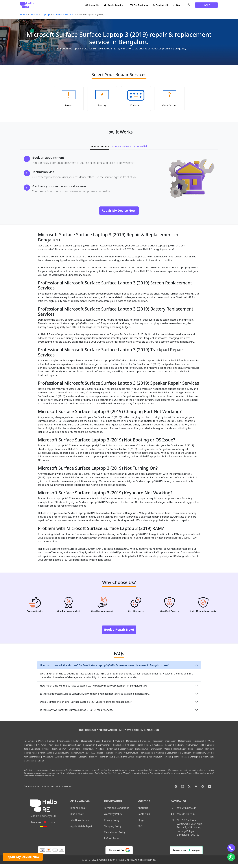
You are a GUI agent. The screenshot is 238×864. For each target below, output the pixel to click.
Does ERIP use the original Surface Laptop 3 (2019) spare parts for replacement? (86, 701)
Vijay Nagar (54, 745)
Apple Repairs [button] (114, 5)
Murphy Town (74, 749)
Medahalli (30, 760)
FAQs (141, 826)
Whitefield (119, 741)
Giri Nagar (186, 753)
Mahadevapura (132, 741)
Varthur (199, 749)
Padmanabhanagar (32, 757)
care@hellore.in (183, 814)
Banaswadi (30, 745)
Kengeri (168, 745)
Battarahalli (112, 749)
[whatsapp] (231, 857)
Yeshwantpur (192, 745)
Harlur (76, 741)
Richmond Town (59, 749)
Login (206, 5)
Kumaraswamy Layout (202, 753)
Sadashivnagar (126, 749)
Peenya (118, 753)
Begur (98, 741)
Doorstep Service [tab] (99, 146)
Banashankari (89, 745)
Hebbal (100, 753)
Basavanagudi (173, 753)
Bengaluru (151, 730)
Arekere (58, 757)
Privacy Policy (112, 820)
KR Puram (42, 745)
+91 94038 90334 (183, 808)
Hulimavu (93, 757)
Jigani (176, 757)
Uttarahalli (35, 749)
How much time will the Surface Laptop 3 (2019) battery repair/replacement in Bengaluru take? (94, 685)
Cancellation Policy (114, 832)
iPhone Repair (78, 808)
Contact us (144, 814)
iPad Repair (76, 814)
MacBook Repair (79, 820)
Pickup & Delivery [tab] (121, 146)
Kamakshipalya (106, 757)
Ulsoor (167, 749)
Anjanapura (48, 757)
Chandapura (195, 757)
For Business (139, 5)
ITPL (202, 745)
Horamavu (209, 749)
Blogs (177, 5)
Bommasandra (147, 753)
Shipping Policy (113, 826)
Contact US (160, 5)
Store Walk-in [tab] (140, 146)
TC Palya (40, 760)
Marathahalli (199, 741)
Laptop (46, 14)
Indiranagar (170, 741)
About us (143, 808)
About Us (92, 5)
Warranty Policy (113, 814)
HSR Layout (28, 741)
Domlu (141, 745)
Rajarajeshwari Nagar (71, 745)
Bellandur (108, 741)
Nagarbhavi (141, 757)
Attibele (168, 757)
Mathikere (179, 745)
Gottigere (82, 757)
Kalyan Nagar (31, 753)
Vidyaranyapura (131, 753)
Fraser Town (88, 749)
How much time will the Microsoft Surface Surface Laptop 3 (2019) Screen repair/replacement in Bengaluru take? (104, 665)
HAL (93, 753)
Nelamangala (208, 757)
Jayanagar (146, 741)
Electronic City (87, 741)
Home (23, 14)
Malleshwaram (184, 741)
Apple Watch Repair (81, 826)
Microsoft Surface (63, 14)
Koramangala (64, 741)
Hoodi (190, 749)
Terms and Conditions (116, 808)
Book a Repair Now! (119, 629)
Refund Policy (112, 838)
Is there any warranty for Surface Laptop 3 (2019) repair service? (76, 710)
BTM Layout (41, 741)
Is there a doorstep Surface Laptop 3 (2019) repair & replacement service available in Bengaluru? (95, 693)
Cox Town (100, 749)
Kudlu (149, 745)
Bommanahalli (104, 745)
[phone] (231, 848)
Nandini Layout (155, 757)
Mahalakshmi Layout (125, 757)
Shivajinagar (156, 749)
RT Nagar (131, 745)
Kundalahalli (118, 745)
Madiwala (160, 753)
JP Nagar (210, 741)
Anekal (184, 757)
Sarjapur (52, 741)
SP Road (46, 749)
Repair (34, 14)
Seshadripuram (141, 749)
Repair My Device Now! (23, 857)
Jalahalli (109, 753)
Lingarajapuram (62, 753)
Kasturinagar (70, 757)
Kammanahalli (46, 753)
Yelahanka (158, 745)
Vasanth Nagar (179, 749)
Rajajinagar (158, 741)
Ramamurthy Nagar (80, 753)
